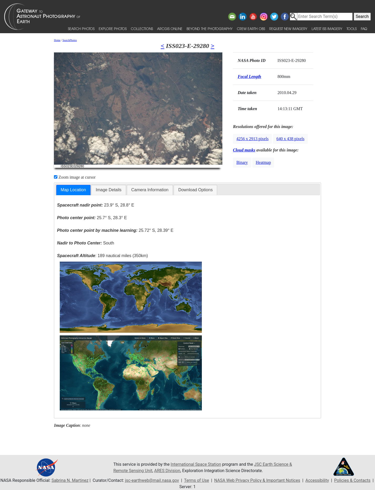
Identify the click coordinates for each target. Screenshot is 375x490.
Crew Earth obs (251, 28)
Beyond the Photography (210, 28)
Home (57, 40)
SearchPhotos (69, 40)
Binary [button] (242, 162)
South (85, 243)
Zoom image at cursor (75, 177)
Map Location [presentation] (73, 190)
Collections (142, 28)
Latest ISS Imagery (327, 28)
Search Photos (81, 28)
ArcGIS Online (169, 28)
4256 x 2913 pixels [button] (252, 138)
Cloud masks (244, 150)
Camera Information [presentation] (149, 190)
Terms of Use (196, 480)
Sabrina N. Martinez (70, 480)
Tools (352, 28)
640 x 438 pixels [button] (290, 138)
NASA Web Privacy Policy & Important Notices (257, 480)
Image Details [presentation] (109, 190)
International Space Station (196, 464)
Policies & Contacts (352, 480)
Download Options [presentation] (195, 190)
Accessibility (317, 480)
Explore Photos (113, 28)
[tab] (73, 190)
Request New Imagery (288, 28)
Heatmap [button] (263, 162)
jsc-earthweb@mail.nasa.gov (152, 480)
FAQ (364, 28)
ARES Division (167, 470)
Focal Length (249, 76)
